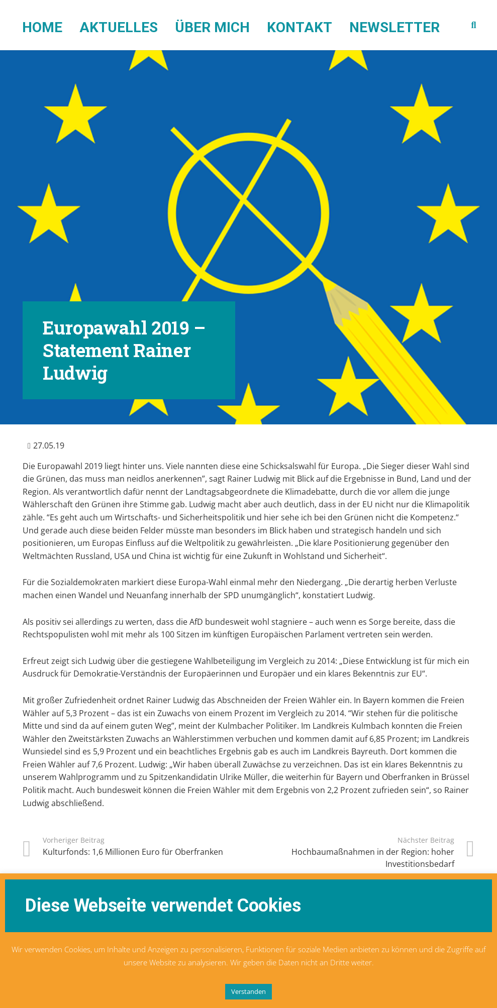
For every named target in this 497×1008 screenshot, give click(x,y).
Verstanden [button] (248, 991)
